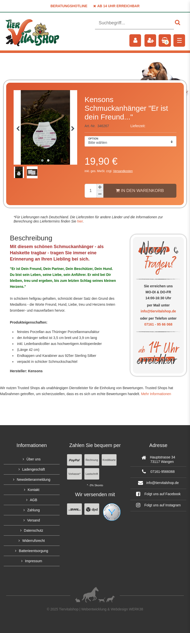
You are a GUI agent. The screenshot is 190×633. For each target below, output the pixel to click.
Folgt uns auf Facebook (158, 494)
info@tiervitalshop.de (158, 311)
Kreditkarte (109, 459)
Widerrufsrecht (33, 541)
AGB (33, 500)
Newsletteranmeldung (33, 480)
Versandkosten (123, 171)
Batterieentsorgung (33, 551)
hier (79, 221)
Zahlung (33, 510)
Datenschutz (33, 530)
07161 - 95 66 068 (158, 324)
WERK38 (136, 609)
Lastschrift (92, 473)
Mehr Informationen (156, 394)
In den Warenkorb (140, 190)
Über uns (33, 459)
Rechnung (92, 459)
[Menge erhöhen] (99, 187)
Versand (33, 520)
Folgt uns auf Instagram (158, 505)
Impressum (33, 561)
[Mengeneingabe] (90, 191)
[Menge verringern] (99, 194)
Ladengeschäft (33, 469)
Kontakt (33, 490)
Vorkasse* (74, 473)
